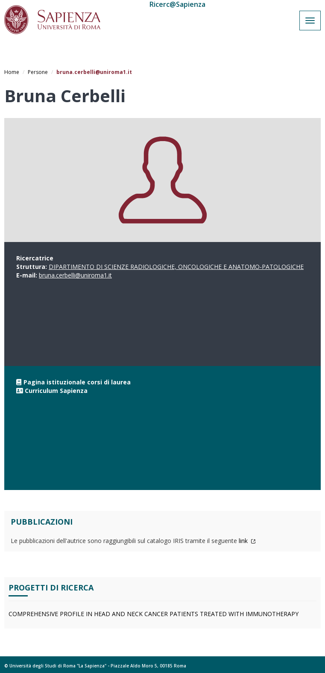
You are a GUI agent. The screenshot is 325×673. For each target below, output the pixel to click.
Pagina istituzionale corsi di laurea (77, 382)
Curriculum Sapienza (56, 391)
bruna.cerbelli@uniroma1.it (75, 275)
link (247, 541)
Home (11, 72)
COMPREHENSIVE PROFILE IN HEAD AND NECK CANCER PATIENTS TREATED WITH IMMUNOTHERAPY (154, 614)
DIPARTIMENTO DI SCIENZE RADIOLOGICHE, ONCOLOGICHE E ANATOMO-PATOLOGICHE (176, 267)
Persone (38, 72)
